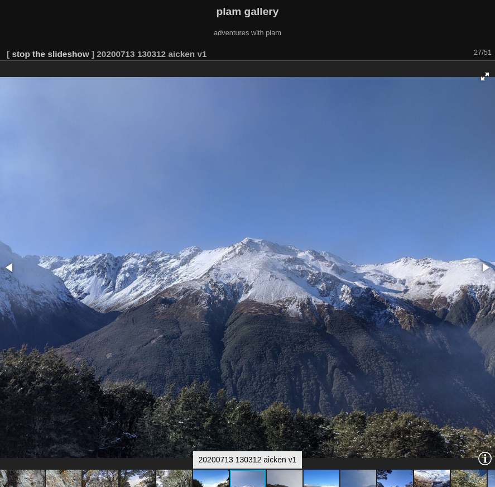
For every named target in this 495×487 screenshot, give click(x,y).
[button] (485, 76)
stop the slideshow (50, 54)
